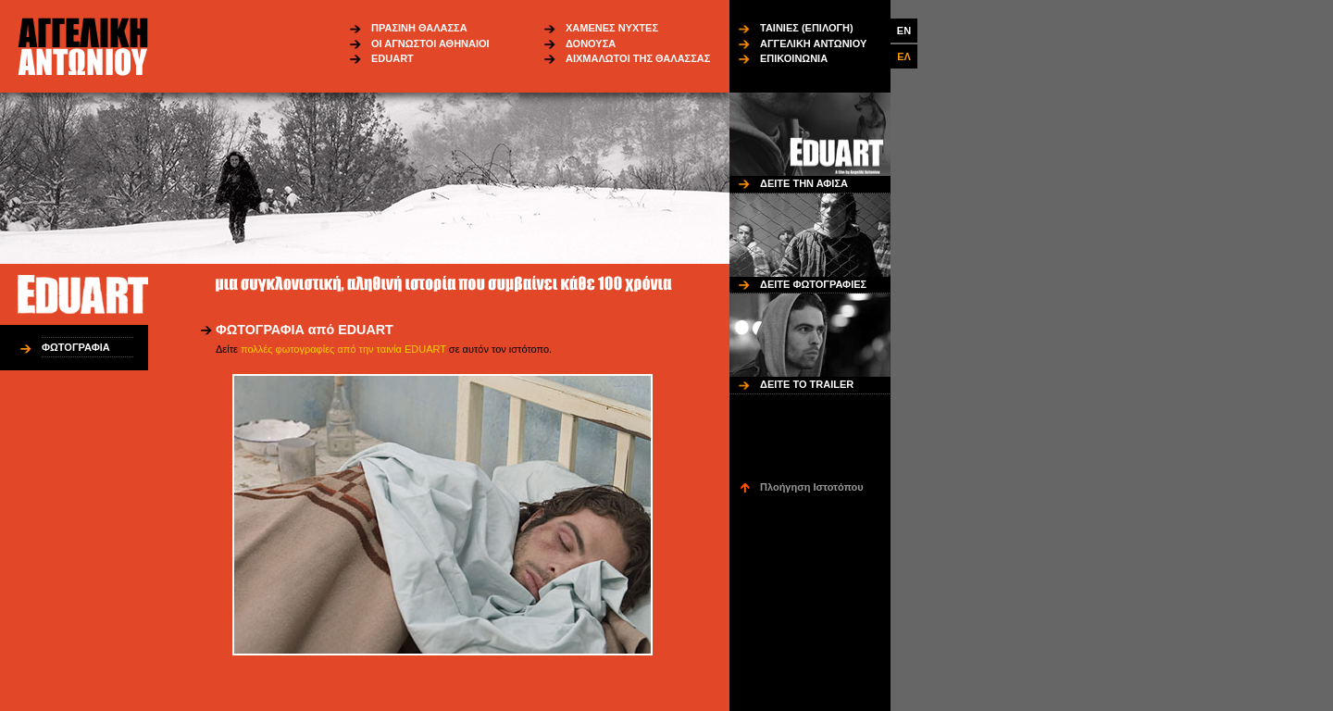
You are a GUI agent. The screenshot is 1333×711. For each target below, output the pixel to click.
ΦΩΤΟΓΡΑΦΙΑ (76, 347)
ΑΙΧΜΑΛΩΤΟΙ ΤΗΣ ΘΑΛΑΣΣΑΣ (638, 58)
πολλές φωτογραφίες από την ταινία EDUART (343, 349)
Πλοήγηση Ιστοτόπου (812, 487)
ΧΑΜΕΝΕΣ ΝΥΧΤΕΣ (612, 27)
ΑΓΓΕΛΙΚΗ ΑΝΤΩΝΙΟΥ (813, 43)
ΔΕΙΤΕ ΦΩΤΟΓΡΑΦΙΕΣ (813, 284)
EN (904, 30)
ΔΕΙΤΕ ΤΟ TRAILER (806, 384)
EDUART (392, 58)
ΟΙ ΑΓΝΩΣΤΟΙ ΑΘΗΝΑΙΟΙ (430, 43)
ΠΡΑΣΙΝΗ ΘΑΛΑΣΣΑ (419, 27)
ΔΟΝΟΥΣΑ (591, 43)
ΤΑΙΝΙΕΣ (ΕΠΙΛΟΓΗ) (806, 27)
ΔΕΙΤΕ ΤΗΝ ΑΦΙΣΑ (804, 183)
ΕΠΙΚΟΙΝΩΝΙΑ (794, 58)
